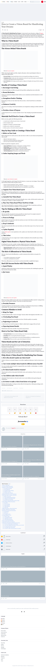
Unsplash (15, 179)
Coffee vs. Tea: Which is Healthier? (9, 446)
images (41, 33)
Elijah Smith (8, 549)
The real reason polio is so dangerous (31, 476)
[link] (43, 30)
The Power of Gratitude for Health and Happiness (33, 397)
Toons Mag (3, 642)
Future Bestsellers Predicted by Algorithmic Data (11, 581)
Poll (22, 1)
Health (3, 22)
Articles (3, 1)
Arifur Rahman (8, 546)
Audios (15, 1)
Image (11, 1)
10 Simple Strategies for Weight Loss (9, 461)
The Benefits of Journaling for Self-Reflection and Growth (11, 397)
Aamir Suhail (9, 179)
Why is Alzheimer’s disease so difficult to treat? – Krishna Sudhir (34, 461)
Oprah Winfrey (15, 388)
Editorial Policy (3, 635)
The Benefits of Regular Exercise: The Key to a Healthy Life (33, 446)
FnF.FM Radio (3, 648)
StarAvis (2, 645)
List (19, 1)
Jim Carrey (3, 388)
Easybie (2, 644)
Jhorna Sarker (8, 536)
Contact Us (3, 636)
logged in (14, 428)
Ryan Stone (9, 297)
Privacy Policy (3, 630)
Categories (3, 657)
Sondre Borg (8, 539)
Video (7, 1)
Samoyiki (2, 647)
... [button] (28, 2)
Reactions (2, 656)
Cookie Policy (3, 633)
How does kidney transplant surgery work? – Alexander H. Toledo (11, 475)
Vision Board (21, 388)
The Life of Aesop (5, 596)
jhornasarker (23, 421)
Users (2, 659)
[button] (42, 2)
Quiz (25, 1)
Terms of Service (4, 632)
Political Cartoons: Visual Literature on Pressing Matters (13, 566)
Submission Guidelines (5, 654)
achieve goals (7, 231)
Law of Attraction (9, 388)
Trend (2, 660)
